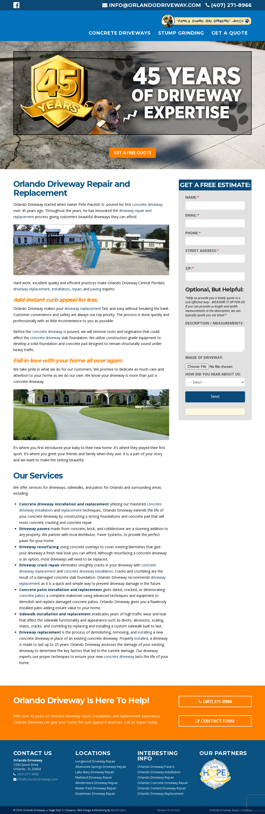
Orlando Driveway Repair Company (230, 810)
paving (95, 289)
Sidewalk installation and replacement (55, 614)
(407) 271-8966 (215, 701)
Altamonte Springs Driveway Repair (100, 767)
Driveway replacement (40, 632)
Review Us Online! (168, 810)
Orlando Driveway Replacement (160, 793)
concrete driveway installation (88, 571)
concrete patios (32, 595)
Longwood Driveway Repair (95, 761)
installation (61, 289)
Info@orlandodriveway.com (151, 5)
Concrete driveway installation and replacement (64, 504)
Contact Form (215, 721)
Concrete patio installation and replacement (60, 589)
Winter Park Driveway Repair (95, 788)
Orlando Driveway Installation (158, 772)
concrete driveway (147, 204)
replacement (71, 510)
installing (145, 632)
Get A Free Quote (132, 153)
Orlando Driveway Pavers (155, 767)
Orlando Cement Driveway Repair (161, 788)
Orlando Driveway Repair (155, 777)
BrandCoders (119, 810)
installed (141, 638)
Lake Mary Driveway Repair (94, 772)
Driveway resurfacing (39, 546)
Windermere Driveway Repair (96, 783)
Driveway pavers (34, 528)
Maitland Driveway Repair (93, 777)
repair (76, 289)
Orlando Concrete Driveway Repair (162, 783)
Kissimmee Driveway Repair (95, 793)
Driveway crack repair (39, 565)
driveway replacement (31, 289)
